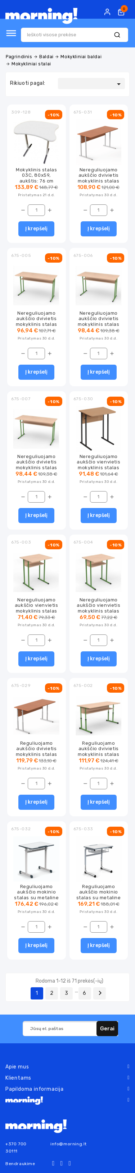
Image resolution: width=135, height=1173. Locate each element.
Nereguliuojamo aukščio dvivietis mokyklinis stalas (98, 175)
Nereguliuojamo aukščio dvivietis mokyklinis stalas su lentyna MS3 (36, 465)
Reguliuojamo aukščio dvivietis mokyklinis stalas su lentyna (98, 751)
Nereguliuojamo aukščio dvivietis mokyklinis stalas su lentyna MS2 (98, 321)
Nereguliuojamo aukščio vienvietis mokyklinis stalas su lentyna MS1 (36, 608)
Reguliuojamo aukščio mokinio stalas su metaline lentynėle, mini (98, 895)
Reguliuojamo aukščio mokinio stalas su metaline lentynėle (36, 895)
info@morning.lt (68, 1143)
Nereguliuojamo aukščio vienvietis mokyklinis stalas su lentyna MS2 (98, 608)
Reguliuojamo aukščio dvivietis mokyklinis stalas (36, 748)
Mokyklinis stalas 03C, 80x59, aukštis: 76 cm (36, 175)
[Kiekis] (36, 210)
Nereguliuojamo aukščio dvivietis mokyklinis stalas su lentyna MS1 (36, 321)
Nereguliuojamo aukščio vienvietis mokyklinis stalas (98, 462)
